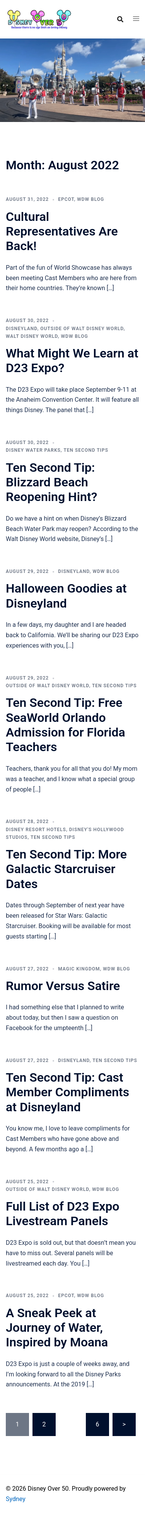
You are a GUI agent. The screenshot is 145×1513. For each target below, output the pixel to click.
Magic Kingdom (79, 969)
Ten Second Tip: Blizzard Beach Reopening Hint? (51, 482)
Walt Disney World (32, 336)
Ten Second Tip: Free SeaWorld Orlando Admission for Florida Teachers (65, 724)
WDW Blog (90, 199)
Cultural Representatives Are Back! (62, 231)
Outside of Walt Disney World (81, 328)
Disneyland (21, 328)
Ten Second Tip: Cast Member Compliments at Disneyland (67, 1092)
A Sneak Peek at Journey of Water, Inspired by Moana (57, 1328)
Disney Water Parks (33, 450)
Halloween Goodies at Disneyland (66, 595)
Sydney (16, 1499)
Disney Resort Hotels (36, 829)
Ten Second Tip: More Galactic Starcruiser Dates (66, 869)
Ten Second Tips (85, 450)
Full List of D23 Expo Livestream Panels (62, 1213)
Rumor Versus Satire (63, 986)
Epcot (66, 199)
